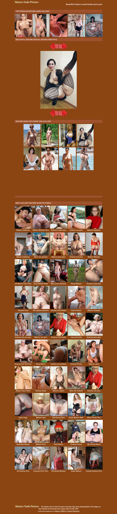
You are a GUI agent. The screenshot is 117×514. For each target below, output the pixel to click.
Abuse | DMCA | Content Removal (67, 511)
